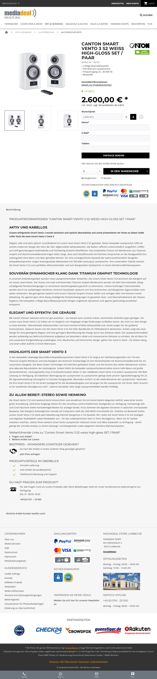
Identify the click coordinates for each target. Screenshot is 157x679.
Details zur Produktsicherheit (96, 84)
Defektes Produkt (13, 582)
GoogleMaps (109, 551)
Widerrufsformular (14, 590)
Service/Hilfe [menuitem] (9, 3)
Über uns (9, 539)
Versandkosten (71, 647)
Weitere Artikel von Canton (24, 439)
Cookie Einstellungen (99, 661)
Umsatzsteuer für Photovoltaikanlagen (24, 603)
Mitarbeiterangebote (15, 560)
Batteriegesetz (12, 599)
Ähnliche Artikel (14, 513)
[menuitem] (118, 3)
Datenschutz (11, 552)
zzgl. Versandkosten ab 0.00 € (108, 105)
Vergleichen (89, 178)
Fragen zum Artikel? (20, 436)
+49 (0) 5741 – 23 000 (30, 499)
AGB (7, 548)
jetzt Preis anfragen (30, 454)
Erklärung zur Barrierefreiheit (20, 608)
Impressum (10, 556)
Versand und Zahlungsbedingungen (23, 595)
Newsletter (10, 586)
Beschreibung (13, 209)
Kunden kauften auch (34, 513)
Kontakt (8, 578)
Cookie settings (12, 573)
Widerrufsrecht (12, 543)
